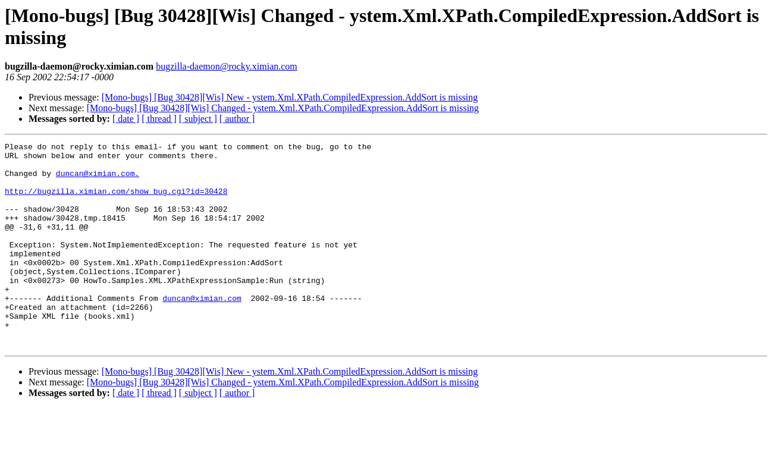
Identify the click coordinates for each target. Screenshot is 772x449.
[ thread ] (159, 119)
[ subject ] (198, 119)
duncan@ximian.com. (97, 180)
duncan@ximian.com (201, 330)
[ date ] (125, 119)
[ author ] (237, 119)
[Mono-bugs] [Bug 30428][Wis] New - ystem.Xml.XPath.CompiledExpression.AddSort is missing (290, 97)
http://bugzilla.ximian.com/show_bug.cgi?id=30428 (116, 201)
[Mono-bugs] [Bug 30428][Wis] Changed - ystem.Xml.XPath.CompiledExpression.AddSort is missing (283, 108)
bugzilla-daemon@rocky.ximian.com (226, 66)
